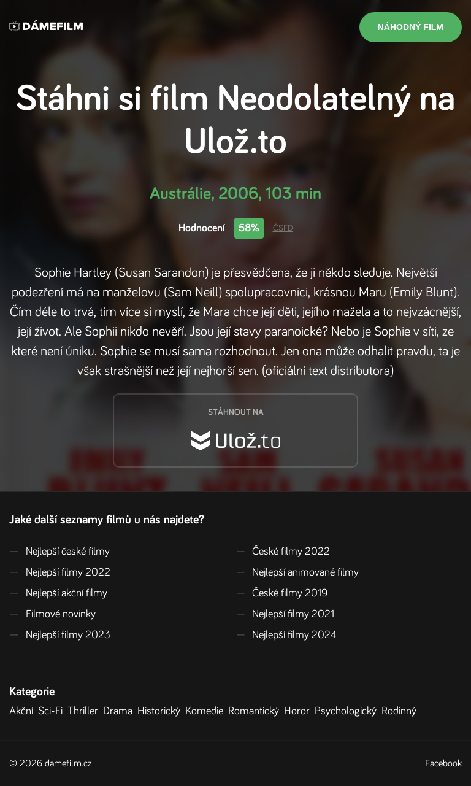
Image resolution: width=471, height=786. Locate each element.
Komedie (206, 711)
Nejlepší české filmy (59, 551)
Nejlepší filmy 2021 (285, 614)
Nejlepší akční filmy (58, 593)
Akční (23, 711)
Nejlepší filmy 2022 (59, 572)
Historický (161, 711)
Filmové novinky (52, 614)
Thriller (85, 711)
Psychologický (348, 711)
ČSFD (283, 228)
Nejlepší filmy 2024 (286, 635)
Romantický (256, 711)
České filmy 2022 (283, 551)
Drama (120, 711)
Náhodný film (410, 27)
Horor (299, 711)
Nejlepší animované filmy (297, 572)
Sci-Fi (52, 711)
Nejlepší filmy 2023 (59, 635)
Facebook (443, 763)
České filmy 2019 (281, 593)
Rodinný (401, 711)
